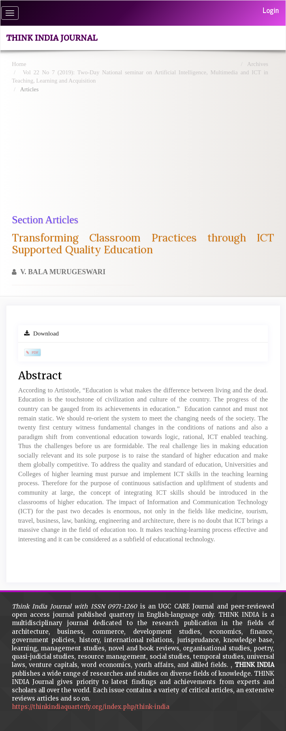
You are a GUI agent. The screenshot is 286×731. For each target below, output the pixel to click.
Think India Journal (52, 38)
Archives (257, 64)
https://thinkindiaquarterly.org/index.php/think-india (90, 706)
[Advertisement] (149, 153)
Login (271, 10)
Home (19, 64)
